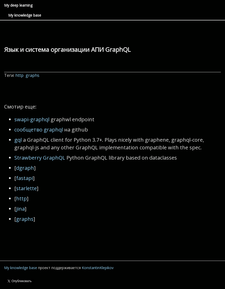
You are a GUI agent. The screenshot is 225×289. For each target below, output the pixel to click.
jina (20, 208)
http (20, 75)
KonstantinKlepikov (98, 267)
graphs (33, 75)
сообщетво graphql (38, 129)
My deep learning (18, 5)
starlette (26, 188)
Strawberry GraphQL (39, 157)
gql (18, 139)
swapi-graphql (31, 119)
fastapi (24, 178)
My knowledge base (24, 15)
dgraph (25, 167)
